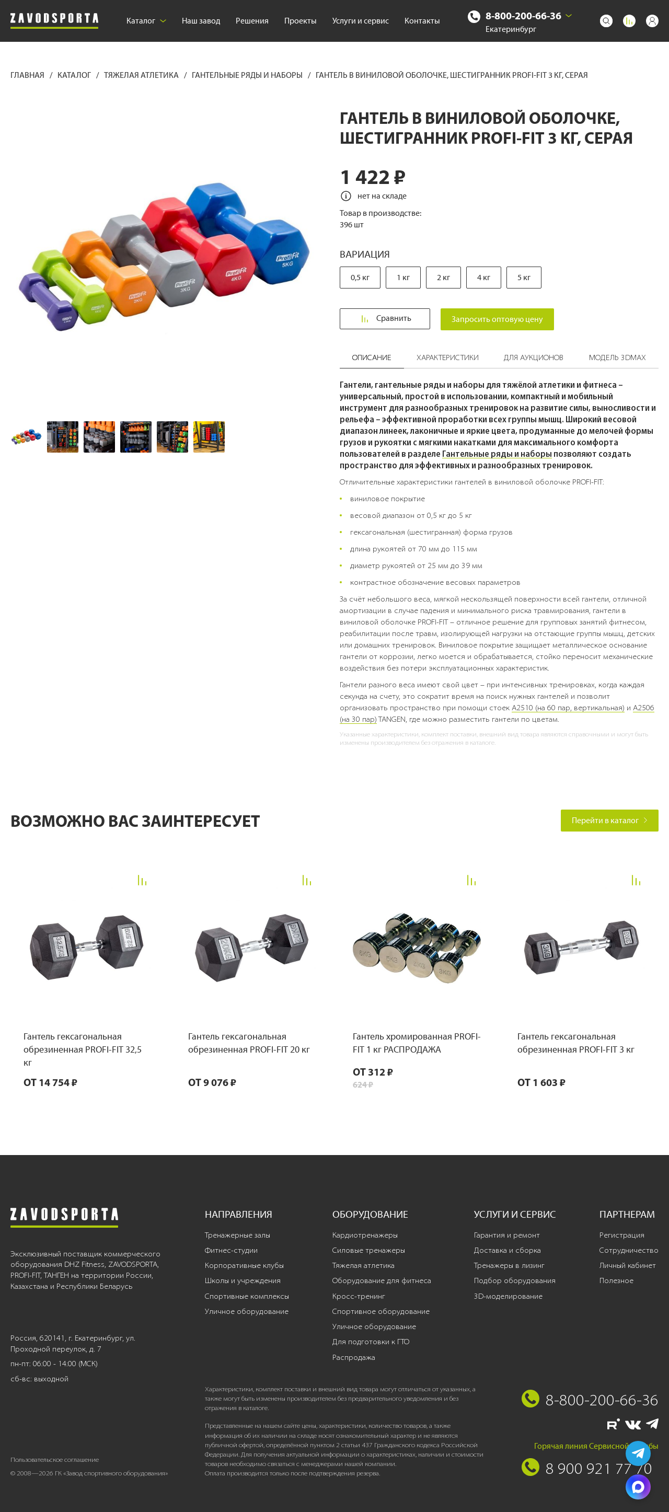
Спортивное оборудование (381, 1311)
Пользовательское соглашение (54, 1459)
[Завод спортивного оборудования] (54, 21)
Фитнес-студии (231, 1250)
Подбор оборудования (515, 1280)
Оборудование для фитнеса (381, 1280)
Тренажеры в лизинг (509, 1265)
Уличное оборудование (247, 1311)
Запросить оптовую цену (502, 319)
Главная (28, 75)
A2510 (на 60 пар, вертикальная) (568, 707)
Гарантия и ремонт (507, 1235)
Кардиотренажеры (365, 1235)
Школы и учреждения (243, 1280)
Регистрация (621, 1235)
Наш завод (201, 21)
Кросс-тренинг (358, 1296)
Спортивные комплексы (247, 1296)
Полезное (616, 1280)
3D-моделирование (508, 1296)
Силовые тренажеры (368, 1250)
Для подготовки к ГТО (370, 1341)
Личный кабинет (627, 1265)
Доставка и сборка (507, 1250)
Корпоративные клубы (244, 1265)
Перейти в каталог (610, 820)
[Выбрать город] (569, 15)
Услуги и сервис (360, 21)
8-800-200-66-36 (523, 15)
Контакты (422, 21)
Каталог (146, 21)
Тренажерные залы (237, 1235)
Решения (252, 21)
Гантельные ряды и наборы (248, 75)
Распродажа (353, 1357)
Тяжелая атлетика (142, 75)
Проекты (300, 21)
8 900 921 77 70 (599, 1468)
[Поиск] (606, 21)
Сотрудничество (629, 1250)
